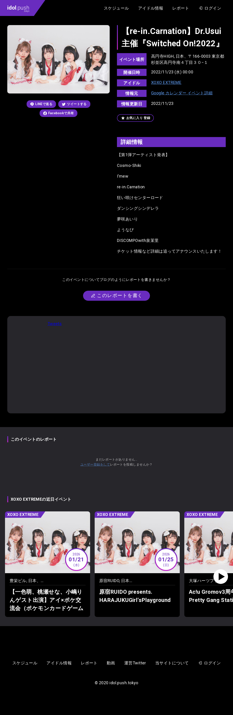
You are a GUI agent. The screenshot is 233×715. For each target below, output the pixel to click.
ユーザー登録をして (95, 464)
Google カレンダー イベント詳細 (182, 93)
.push (18, 8)
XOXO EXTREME (166, 82)
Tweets (55, 323)
